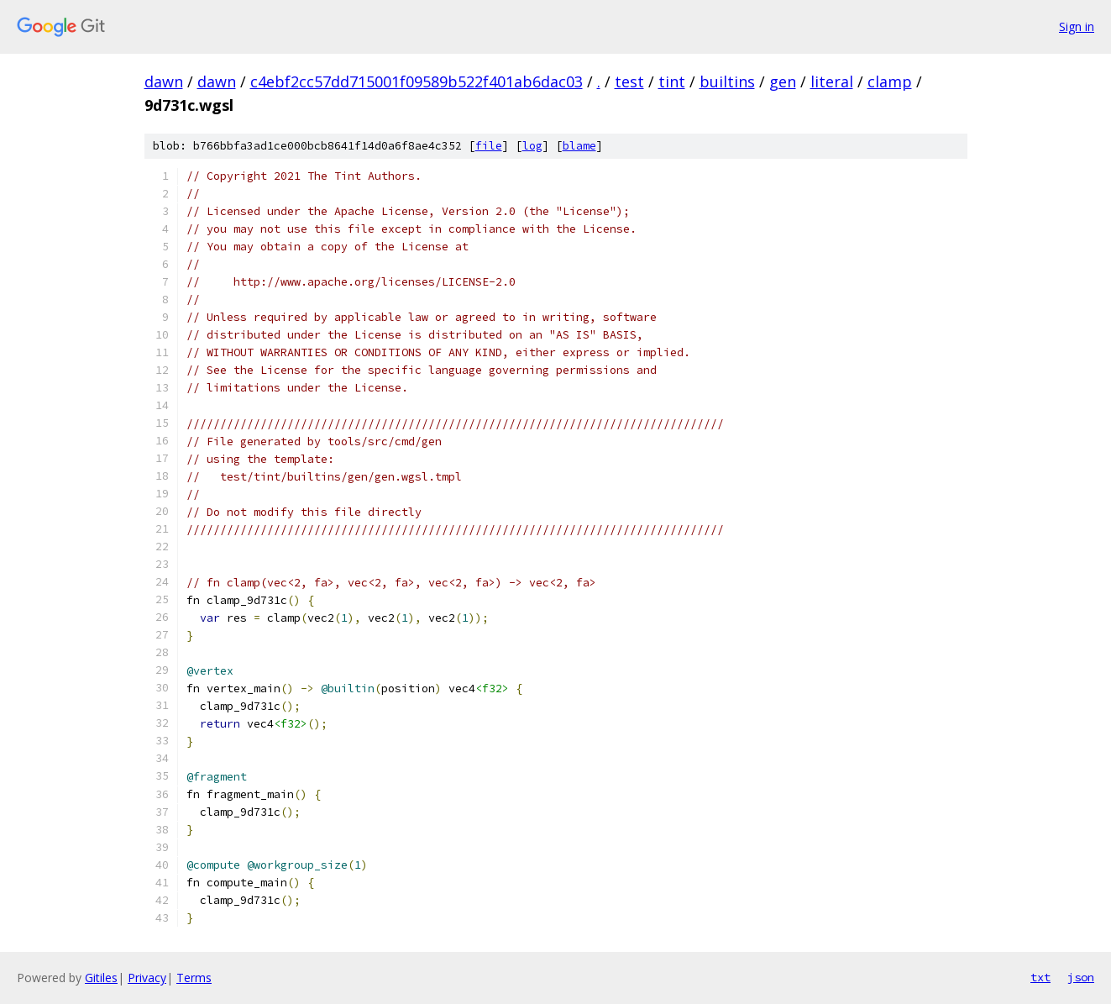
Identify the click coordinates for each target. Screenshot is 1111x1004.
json (1080, 977)
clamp (889, 81)
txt (1040, 977)
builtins (727, 81)
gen (782, 81)
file (488, 146)
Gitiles (101, 978)
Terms (194, 978)
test (629, 81)
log (532, 146)
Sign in (1076, 26)
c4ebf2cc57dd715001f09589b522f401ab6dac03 (416, 81)
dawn (163, 81)
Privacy (147, 978)
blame (579, 146)
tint (671, 81)
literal (831, 81)
